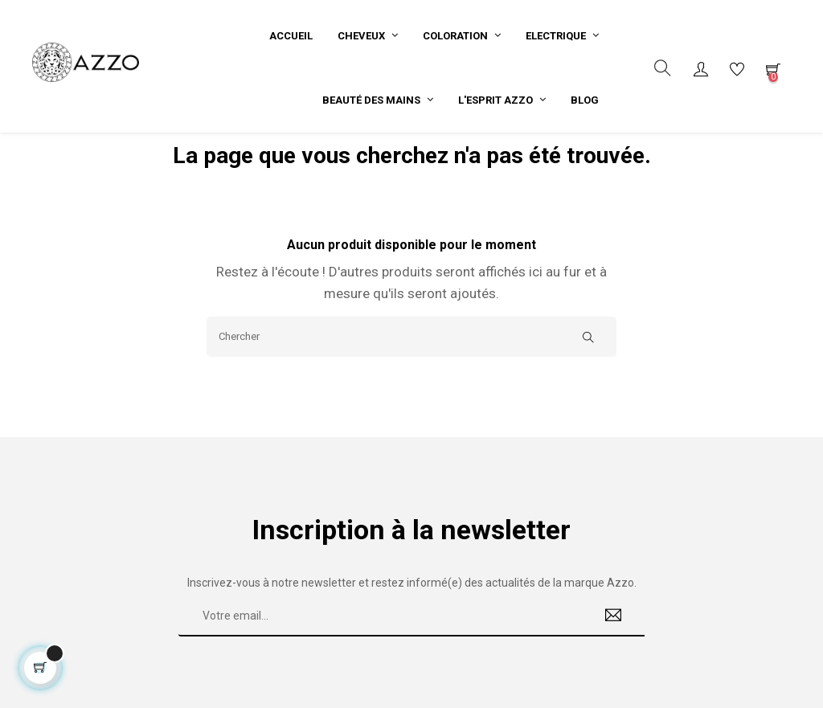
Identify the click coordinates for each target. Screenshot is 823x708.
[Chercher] (411, 352)
